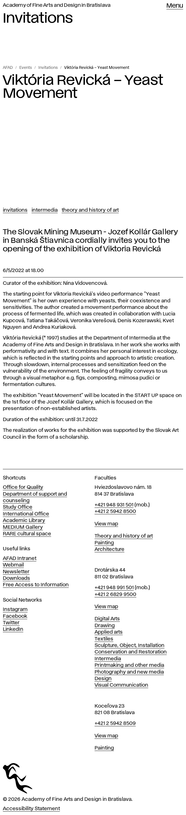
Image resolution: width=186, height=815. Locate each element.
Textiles (104, 639)
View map (106, 524)
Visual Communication (121, 685)
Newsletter (16, 572)
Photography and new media (129, 672)
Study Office (17, 507)
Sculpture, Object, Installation (129, 645)
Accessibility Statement (31, 808)
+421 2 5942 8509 (115, 723)
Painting (104, 543)
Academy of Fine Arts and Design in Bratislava (56, 5)
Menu (174, 6)
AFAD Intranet (19, 558)
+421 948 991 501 (114, 587)
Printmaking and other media (129, 665)
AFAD (8, 67)
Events (25, 67)
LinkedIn (13, 629)
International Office (26, 514)
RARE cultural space (27, 534)
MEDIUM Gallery (23, 527)
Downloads (16, 578)
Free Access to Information (36, 585)
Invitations (48, 67)
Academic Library (24, 520)
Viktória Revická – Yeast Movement (96, 67)
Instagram (15, 609)
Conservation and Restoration (131, 652)
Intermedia (45, 210)
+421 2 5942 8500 (115, 511)
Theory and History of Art (90, 210)
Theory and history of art (124, 536)
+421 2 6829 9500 (115, 594)
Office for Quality (23, 487)
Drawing (105, 625)
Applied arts (109, 632)
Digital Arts (107, 619)
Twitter (11, 623)
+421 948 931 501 (114, 505)
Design (103, 678)
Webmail (13, 565)
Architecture (109, 549)
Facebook (15, 616)
